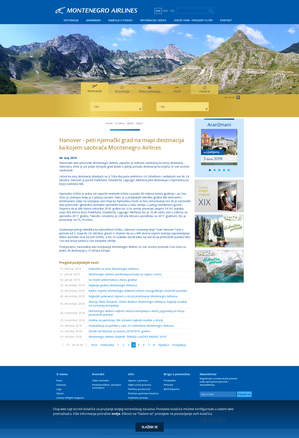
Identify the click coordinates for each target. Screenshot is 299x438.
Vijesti (130, 123)
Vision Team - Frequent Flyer (193, 20)
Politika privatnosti (139, 389)
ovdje (116, 414)
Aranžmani (93, 20)
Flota (59, 380)
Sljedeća (163, 345)
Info (131, 374)
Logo (59, 389)
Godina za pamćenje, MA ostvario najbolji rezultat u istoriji (126, 320)
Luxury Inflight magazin (70, 397)
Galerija (61, 384)
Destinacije (71, 20)
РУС (172, 11)
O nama (119, 123)
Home (109, 123)
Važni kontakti (100, 380)
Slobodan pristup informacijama (138, 399)
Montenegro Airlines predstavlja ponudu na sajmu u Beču (125, 274)
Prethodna (107, 345)
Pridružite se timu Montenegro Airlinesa (114, 269)
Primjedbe (170, 380)
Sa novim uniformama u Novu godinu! (113, 280)
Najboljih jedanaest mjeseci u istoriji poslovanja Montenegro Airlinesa (133, 296)
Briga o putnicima (177, 374)
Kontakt (226, 20)
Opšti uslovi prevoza (139, 384)
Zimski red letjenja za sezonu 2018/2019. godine (119, 331)
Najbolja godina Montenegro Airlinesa (113, 285)
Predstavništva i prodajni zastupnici (106, 386)
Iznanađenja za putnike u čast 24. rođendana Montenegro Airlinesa (131, 326)
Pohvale (168, 384)
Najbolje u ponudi (120, 20)
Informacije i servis (153, 20)
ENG (165, 11)
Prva (94, 345)
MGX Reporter (172, 389)
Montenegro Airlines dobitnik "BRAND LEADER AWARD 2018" (128, 337)
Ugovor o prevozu (138, 380)
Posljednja (179, 345)
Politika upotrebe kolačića (143, 393)
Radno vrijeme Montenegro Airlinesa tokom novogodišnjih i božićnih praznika (138, 291)
